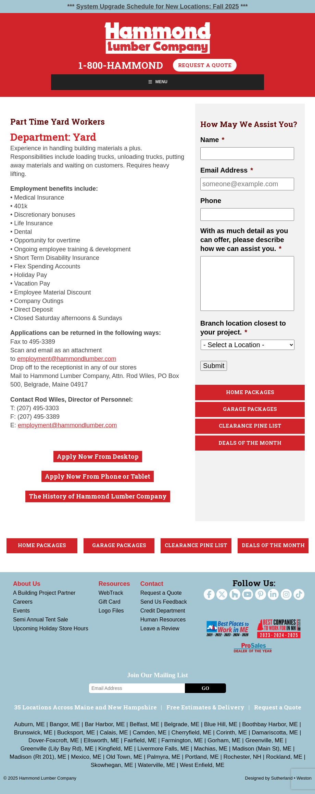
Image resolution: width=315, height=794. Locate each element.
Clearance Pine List (250, 426)
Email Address (226, 170)
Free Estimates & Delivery (205, 707)
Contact (151, 583)
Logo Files (111, 611)
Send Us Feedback (163, 602)
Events (21, 611)
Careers (23, 602)
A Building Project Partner (44, 593)
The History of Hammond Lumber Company (98, 496)
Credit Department (162, 611)
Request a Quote (204, 65)
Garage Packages (250, 409)
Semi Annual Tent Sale (40, 619)
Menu (157, 81)
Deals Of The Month (249, 443)
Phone (210, 200)
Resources (114, 583)
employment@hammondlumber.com (66, 358)
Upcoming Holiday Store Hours (50, 628)
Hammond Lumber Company (157, 38)
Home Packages (250, 392)
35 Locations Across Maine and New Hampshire (85, 707)
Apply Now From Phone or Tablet (97, 476)
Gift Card (110, 602)
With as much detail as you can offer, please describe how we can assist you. (244, 239)
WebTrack (111, 593)
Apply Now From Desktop (98, 456)
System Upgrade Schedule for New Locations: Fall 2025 (157, 6)
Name (212, 139)
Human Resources (163, 619)
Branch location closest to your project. (243, 327)
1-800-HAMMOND (120, 65)
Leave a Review (159, 628)
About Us (26, 583)
